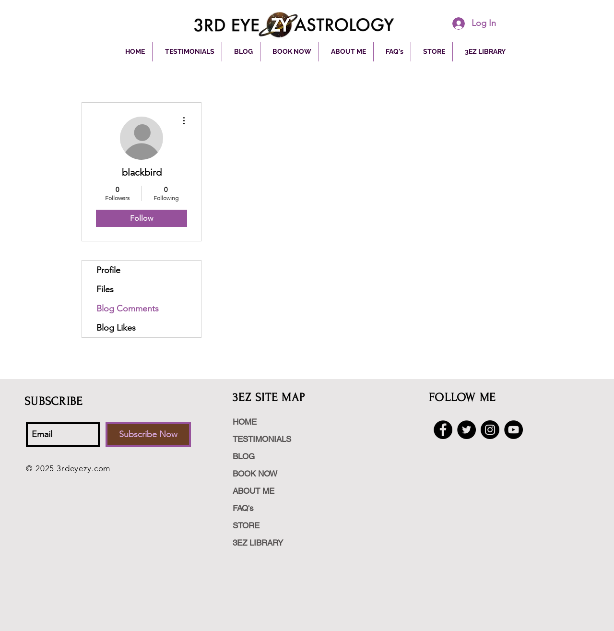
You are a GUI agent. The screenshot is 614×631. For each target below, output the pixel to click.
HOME (245, 422)
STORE (246, 525)
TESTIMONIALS (262, 439)
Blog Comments (127, 308)
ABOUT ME (253, 491)
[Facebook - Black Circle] (443, 429)
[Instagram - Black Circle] (490, 429)
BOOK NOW (255, 473)
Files (105, 289)
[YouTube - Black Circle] (513, 429)
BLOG (244, 456)
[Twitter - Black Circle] (466, 429)
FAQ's (243, 508)
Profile (108, 270)
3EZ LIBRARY (258, 543)
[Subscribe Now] (148, 434)
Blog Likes (116, 327)
